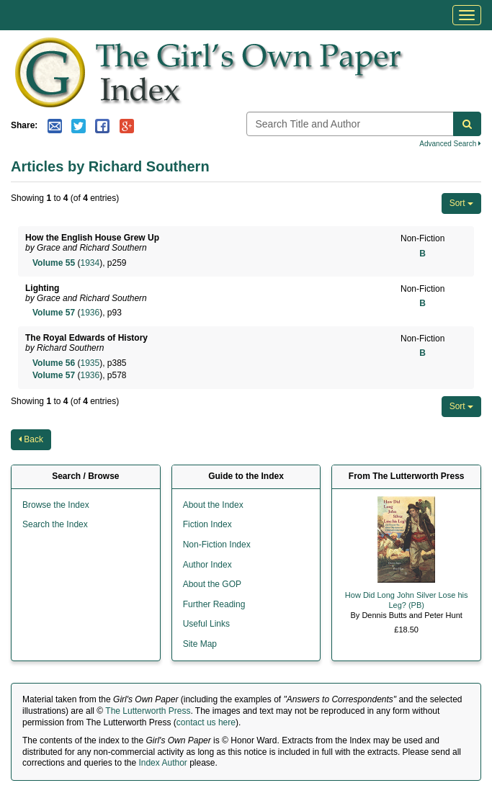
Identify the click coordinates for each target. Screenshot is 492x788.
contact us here (206, 722)
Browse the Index (55, 505)
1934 (89, 263)
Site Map (200, 644)
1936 (89, 313)
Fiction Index (207, 524)
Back (31, 439)
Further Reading (214, 604)
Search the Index (55, 524)
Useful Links (206, 624)
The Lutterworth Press (147, 711)
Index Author (162, 763)
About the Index (213, 505)
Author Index (207, 565)
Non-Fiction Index (217, 544)
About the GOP (212, 584)
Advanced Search (450, 144)
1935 (89, 363)
